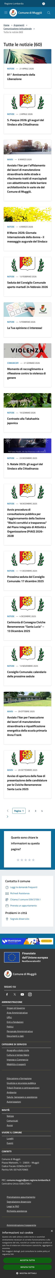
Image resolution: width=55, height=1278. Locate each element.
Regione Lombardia (13, 3)
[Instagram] (30, 994)
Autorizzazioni (14, 1101)
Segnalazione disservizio (19, 1201)
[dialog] (27, 1253)
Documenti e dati (15, 1036)
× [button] (52, 1231)
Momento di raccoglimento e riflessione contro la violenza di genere (26, 373)
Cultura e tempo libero (18, 1055)
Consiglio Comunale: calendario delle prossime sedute (26, 674)
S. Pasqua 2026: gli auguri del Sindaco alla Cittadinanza (25, 122)
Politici (10, 1026)
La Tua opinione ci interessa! (24, 328)
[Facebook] (7, 994)
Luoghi (10, 1138)
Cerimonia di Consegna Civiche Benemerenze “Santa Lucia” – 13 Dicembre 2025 (26, 626)
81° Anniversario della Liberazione (21, 76)
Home (6, 25)
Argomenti (19, 25)
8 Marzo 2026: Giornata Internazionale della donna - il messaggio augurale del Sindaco (27, 237)
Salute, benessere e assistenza (22, 1097)
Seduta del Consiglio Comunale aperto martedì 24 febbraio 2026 (27, 284)
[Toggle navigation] (6, 12)
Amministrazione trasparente (21, 1225)
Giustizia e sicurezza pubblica (21, 1083)
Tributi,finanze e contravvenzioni (23, 1087)
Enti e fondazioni (15, 1022)
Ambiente (11, 1092)
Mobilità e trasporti (16, 1064)
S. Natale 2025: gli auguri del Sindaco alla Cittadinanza (25, 466)
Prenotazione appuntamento (21, 1197)
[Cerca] (49, 13)
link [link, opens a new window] (12, 1254)
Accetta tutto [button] (27, 1260)
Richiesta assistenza (17, 1211)
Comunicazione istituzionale (18, 28)
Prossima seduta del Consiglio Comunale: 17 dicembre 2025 (26, 578)
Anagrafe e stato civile (18, 1050)
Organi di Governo (16, 1008)
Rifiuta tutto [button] (27, 1267)
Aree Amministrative (17, 1012)
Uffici (9, 1017)
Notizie (10, 68)
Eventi (10, 1143)
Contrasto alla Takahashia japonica (23, 420)
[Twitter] (15, 994)
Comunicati (13, 362)
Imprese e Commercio (17, 1059)
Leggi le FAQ (13, 1206)
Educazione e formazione (19, 1078)
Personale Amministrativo (20, 1031)
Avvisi (10, 159)
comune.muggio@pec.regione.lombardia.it (28, 1180)
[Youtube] (22, 994)
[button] (27, 1273)
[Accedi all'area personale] (43, 3)
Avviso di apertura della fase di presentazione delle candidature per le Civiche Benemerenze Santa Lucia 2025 (27, 782)
